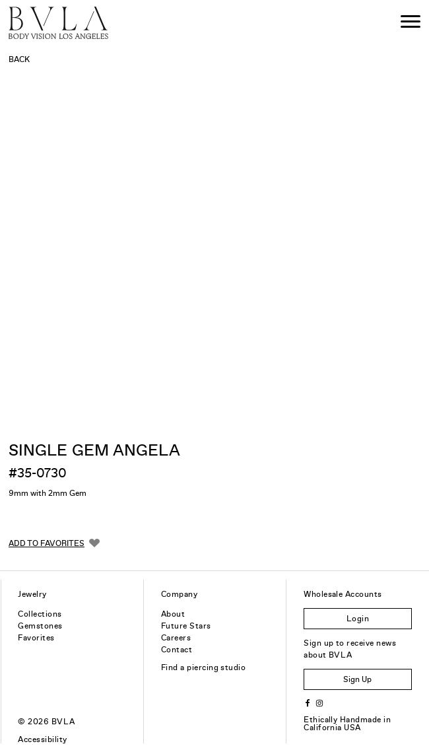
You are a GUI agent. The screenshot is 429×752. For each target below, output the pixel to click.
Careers (176, 637)
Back (19, 59)
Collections (39, 614)
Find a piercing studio (203, 667)
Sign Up (357, 679)
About (173, 614)
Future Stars (186, 626)
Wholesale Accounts (343, 594)
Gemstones (40, 626)
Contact (176, 649)
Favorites (36, 637)
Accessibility (42, 739)
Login (357, 618)
